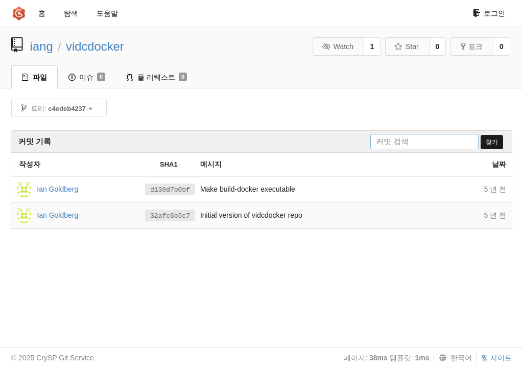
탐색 (71, 13)
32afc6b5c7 (170, 216)
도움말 (107, 13)
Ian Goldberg (57, 189)
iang (41, 46)
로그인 (489, 13)
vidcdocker (95, 46)
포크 (472, 46)
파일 (34, 77)
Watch (337, 46)
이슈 (86, 77)
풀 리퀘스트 (157, 77)
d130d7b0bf (170, 190)
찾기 (492, 142)
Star (406, 46)
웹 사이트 (496, 358)
